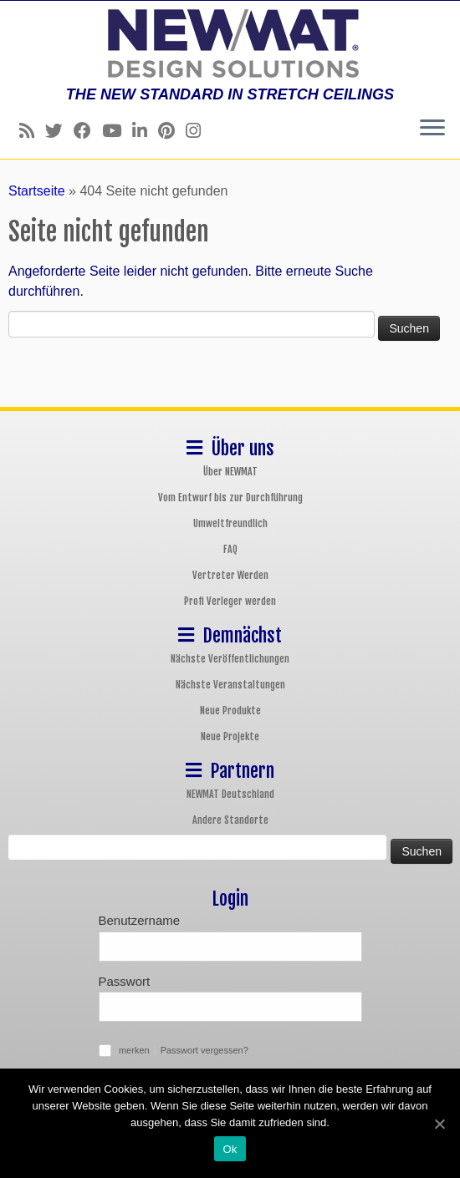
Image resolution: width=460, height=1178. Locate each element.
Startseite (36, 191)
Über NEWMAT (230, 471)
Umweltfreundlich (230, 523)
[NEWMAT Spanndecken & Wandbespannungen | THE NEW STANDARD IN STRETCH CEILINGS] (230, 43)
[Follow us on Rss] (32, 130)
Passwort (125, 981)
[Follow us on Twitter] (59, 130)
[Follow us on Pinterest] (172, 130)
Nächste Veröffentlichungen (230, 658)
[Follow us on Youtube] (117, 130)
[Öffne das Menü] (432, 128)
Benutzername (140, 920)
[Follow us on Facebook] (88, 130)
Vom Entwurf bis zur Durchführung (230, 497)
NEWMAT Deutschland (230, 794)
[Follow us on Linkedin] (145, 130)
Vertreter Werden (230, 575)
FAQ (230, 549)
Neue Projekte (230, 736)
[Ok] (439, 1123)
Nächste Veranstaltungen (230, 684)
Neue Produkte (230, 710)
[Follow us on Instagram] (199, 130)
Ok (229, 1149)
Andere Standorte (230, 820)
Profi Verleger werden (230, 601)
